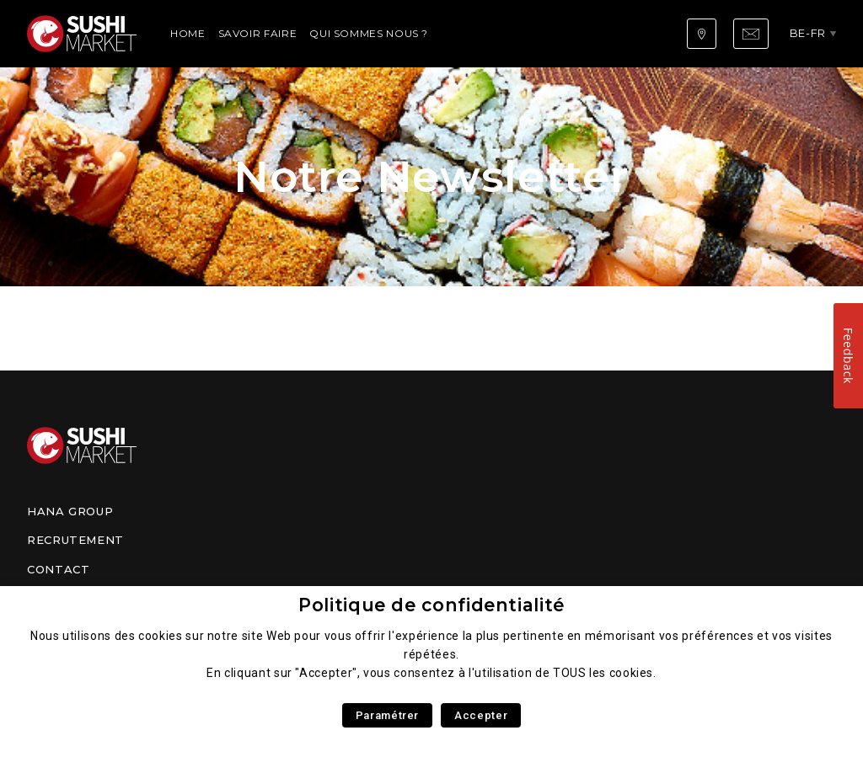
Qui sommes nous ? (368, 33)
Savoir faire (257, 33)
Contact (58, 569)
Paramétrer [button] (387, 715)
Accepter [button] (480, 715)
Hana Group (70, 511)
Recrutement (75, 539)
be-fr (808, 33)
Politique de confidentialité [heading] (431, 605)
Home (188, 33)
